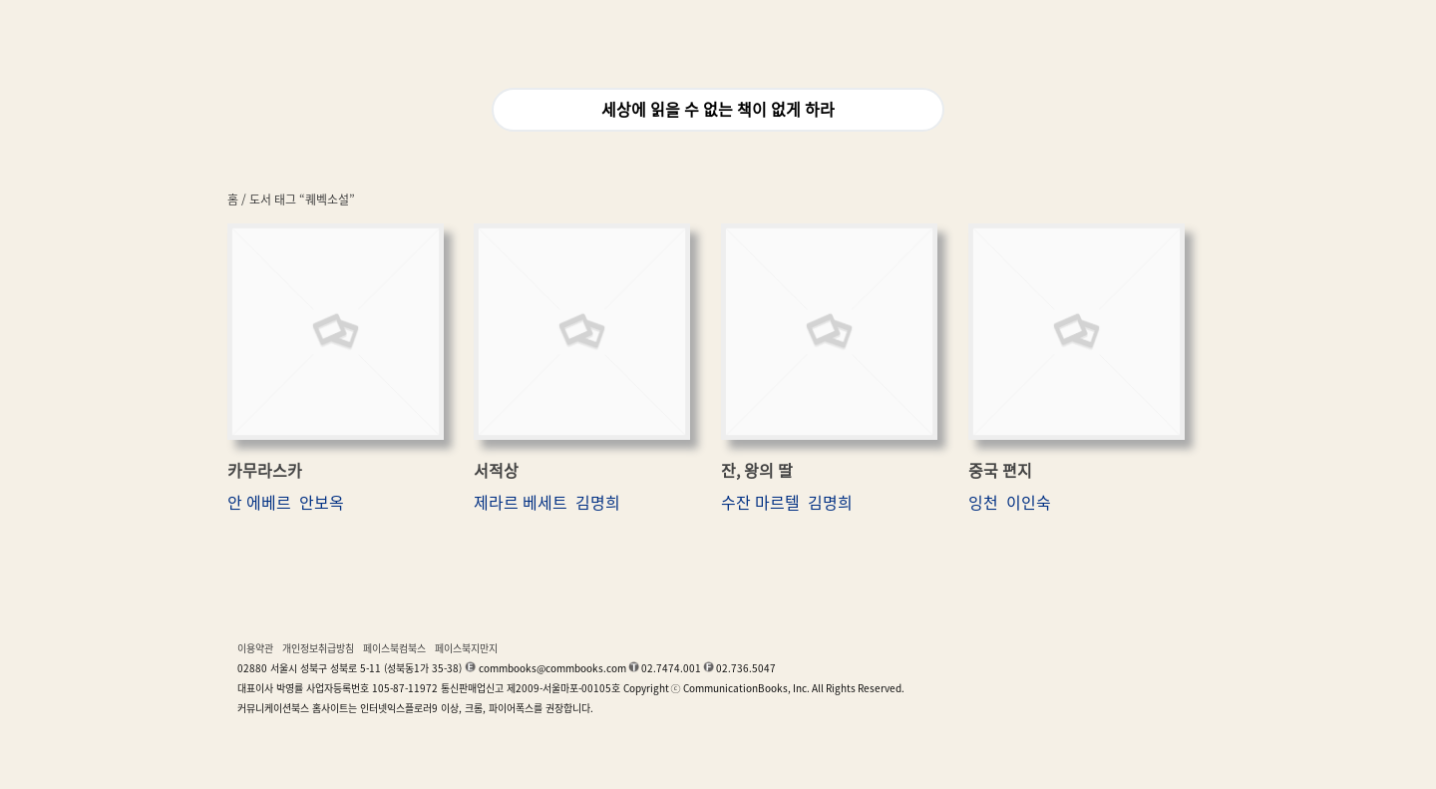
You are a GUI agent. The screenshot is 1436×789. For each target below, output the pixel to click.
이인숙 (1028, 503)
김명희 (597, 503)
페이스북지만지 (466, 648)
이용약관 (255, 648)
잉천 (983, 503)
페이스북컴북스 (394, 648)
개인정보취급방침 (318, 648)
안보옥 (321, 503)
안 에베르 (259, 503)
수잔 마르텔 (760, 503)
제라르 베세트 (520, 503)
